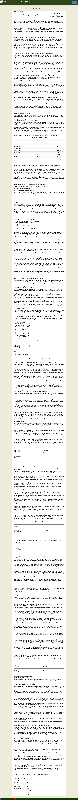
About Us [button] (6, 1)
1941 (56, 14)
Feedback (65, 798)
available (55, 16)
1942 (56, 15)
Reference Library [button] (19, 1)
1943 (51, 16)
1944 (56, 17)
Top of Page (62, 159)
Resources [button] (12, 1)
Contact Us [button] (74, 2)
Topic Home (45, 798)
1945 (56, 18)
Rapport (15, 676)
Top (29, 798)
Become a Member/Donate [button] (28, 2)
